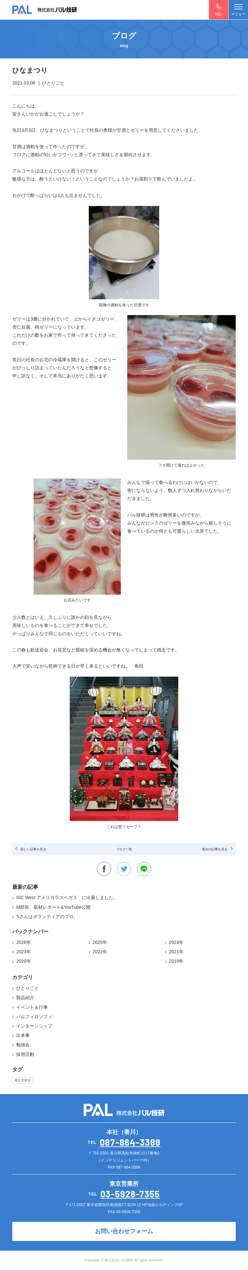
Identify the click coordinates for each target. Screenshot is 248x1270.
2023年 (23, 951)
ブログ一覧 (124, 849)
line (144, 869)
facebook (104, 869)
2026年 (23, 942)
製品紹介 (25, 997)
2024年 (176, 942)
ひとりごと (27, 988)
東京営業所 (23, 1080)
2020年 (23, 961)
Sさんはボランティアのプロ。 (47, 916)
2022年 (100, 951)
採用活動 (25, 1054)
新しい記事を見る (33, 849)
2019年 (176, 961)
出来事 (23, 1035)
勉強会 (23, 1044)
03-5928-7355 (130, 1193)
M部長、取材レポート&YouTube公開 (53, 907)
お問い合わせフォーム (124, 1231)
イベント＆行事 (32, 1007)
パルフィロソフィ (34, 1016)
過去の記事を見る (215, 849)
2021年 (176, 951)
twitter (124, 869)
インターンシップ (34, 1026)
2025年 (100, 942)
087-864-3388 (130, 1142)
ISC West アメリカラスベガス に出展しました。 (67, 897)
